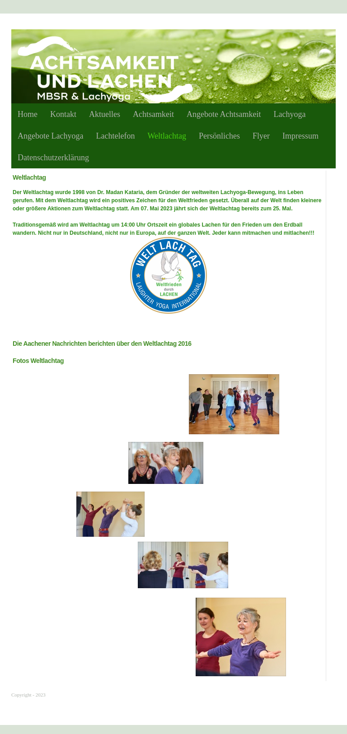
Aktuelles (104, 114)
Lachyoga (289, 114)
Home (28, 114)
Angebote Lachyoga (50, 135)
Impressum (300, 135)
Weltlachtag (166, 135)
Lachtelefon (115, 135)
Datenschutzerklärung (53, 157)
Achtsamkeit (153, 114)
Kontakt (63, 114)
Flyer (261, 135)
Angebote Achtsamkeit (224, 114)
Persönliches (219, 135)
